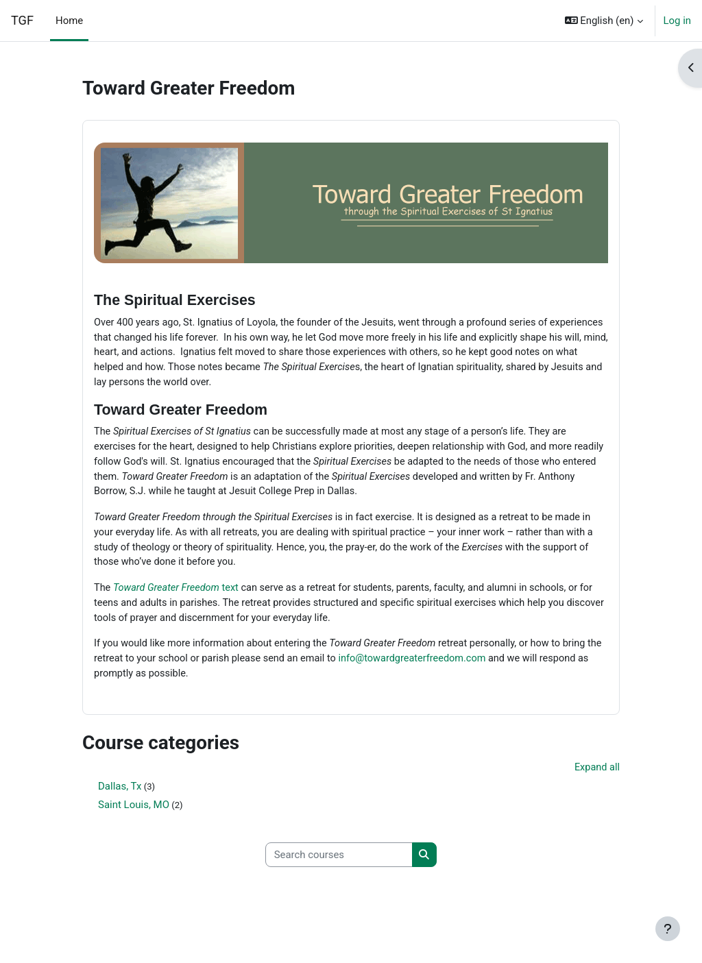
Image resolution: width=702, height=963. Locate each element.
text (178, 594)
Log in (677, 20)
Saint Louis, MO (133, 813)
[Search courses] (339, 863)
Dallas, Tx (119, 795)
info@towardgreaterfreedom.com (438, 666)
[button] (604, 20)
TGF (22, 20)
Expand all (596, 776)
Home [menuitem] (69, 20)
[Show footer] (667, 928)
